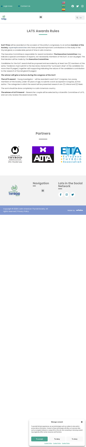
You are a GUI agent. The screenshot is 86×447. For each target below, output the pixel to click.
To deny (57, 439)
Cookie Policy (48, 443)
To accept (39, 439)
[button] (82, 422)
